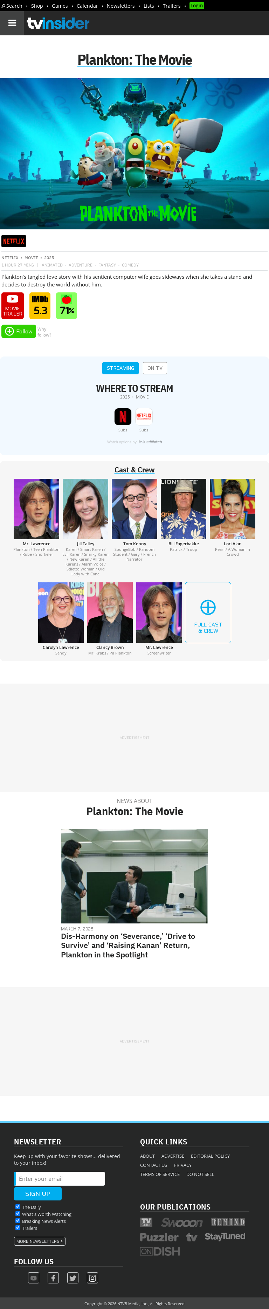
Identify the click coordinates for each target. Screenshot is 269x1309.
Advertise (172, 1156)
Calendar (87, 5)
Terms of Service (160, 1174)
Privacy (183, 1165)
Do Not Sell (200, 1174)
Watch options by (134, 442)
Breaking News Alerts (44, 1221)
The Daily (31, 1207)
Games (60, 5)
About (147, 1156)
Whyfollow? (44, 332)
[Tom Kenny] (134, 527)
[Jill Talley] (85, 527)
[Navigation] (12, 23)
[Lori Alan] (232, 527)
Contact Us (153, 1165)
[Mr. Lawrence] (36, 527)
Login (197, 5)
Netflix (10, 257)
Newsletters (121, 5)
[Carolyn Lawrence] (61, 619)
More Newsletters (38, 1241)
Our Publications (175, 1206)
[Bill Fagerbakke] (183, 527)
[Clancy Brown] (110, 619)
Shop (37, 5)
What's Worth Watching (46, 1214)
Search (14, 5)
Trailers (172, 5)
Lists (149, 5)
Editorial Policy (210, 1156)
